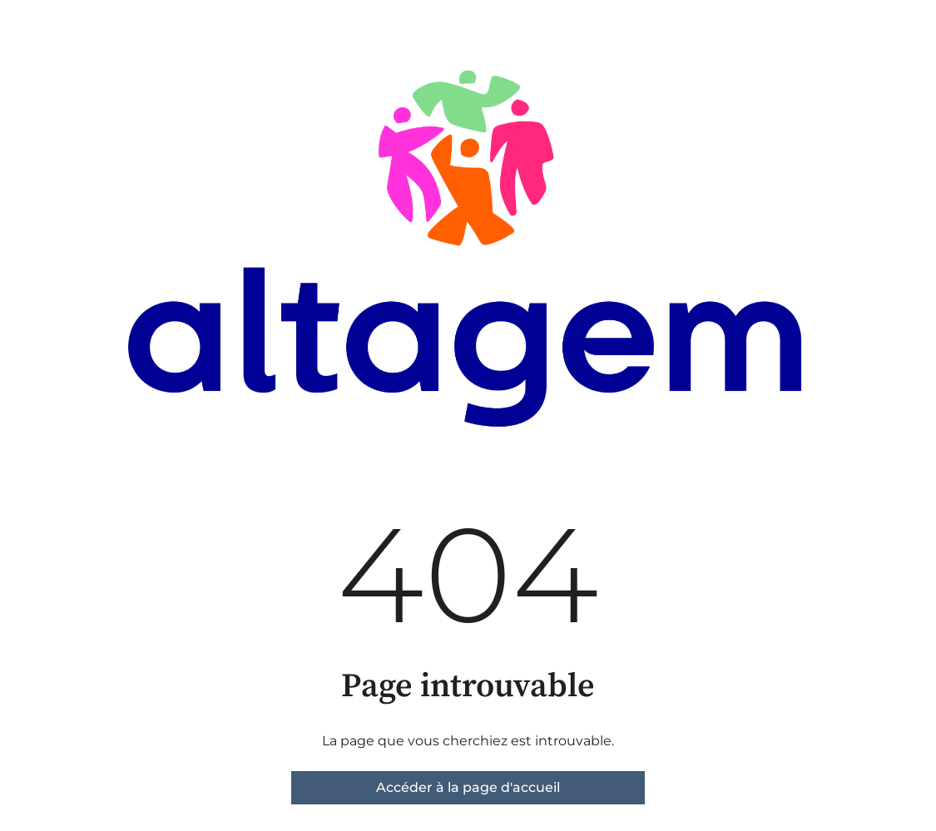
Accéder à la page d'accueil (468, 787)
